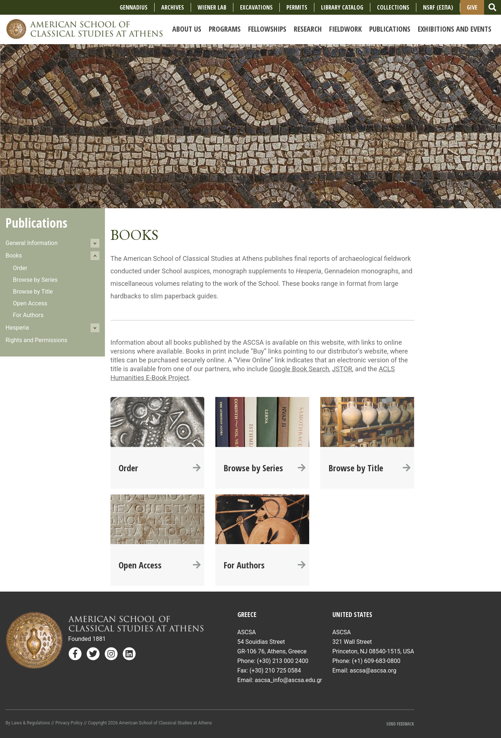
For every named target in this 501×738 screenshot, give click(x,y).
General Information (32, 243)
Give (472, 7)
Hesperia (17, 327)
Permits (296, 7)
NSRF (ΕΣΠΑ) (438, 7)
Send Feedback (400, 724)
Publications (36, 222)
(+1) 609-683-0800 (376, 660)
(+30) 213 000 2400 (282, 660)
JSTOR (342, 369)
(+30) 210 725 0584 (275, 670)
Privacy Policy (68, 722)
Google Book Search (299, 369)
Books (14, 255)
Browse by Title (33, 291)
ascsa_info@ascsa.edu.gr (288, 680)
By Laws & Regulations (28, 722)
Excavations (256, 7)
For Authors (28, 315)
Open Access (30, 303)
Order (20, 268)
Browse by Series (35, 279)
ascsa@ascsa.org (373, 670)
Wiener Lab (212, 7)
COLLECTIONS (393, 7)
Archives (172, 7)
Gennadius (134, 7)
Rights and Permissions (36, 340)
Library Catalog (342, 7)
